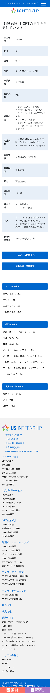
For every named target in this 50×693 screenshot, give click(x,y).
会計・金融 (7, 629)
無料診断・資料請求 (25, 266)
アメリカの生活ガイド (14, 591)
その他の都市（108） (13, 312)
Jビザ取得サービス (12, 490)
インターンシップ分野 (12, 554)
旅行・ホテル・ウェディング (15, 622)
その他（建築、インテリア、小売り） (19, 641)
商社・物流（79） (11, 338)
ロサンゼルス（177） (13, 294)
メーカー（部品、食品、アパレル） (18, 637)
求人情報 (7, 611)
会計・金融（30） (11, 344)
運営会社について (13, 435)
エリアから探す (10, 655)
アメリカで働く (10, 456)
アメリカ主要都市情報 (12, 599)
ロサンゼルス (8, 659)
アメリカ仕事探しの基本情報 (15, 576)
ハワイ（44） (9, 300)
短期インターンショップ (15, 542)
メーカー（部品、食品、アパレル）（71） (23, 356)
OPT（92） (8, 400)
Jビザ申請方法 (8, 506)
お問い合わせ (11, 439)
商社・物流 (7, 625)
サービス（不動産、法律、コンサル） (19, 645)
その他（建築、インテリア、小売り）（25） (24, 362)
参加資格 (6, 465)
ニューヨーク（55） (12, 306)
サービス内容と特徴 (11, 550)
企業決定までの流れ (11, 528)
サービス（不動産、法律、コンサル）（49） (24, 368)
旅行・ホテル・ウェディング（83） (20, 332)
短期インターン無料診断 (13, 566)
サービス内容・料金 (11, 469)
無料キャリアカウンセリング (15, 476)
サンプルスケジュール (12, 562)
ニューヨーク (8, 667)
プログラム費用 (9, 558)
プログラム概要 (9, 546)
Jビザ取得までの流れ (11, 502)
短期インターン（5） (13, 394)
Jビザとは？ (7, 461)
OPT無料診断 (8, 536)
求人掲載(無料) (12, 447)
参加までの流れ (9, 472)
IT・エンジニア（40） (13, 374)
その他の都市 (8, 671)
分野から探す (9, 617)
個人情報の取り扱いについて (14, 683)
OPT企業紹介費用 (10, 532)
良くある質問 (8, 484)
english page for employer (22, 451)
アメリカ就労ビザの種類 (13, 584)
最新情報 (7, 605)
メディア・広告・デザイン (14, 633)
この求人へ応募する (25, 255)
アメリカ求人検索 (10, 480)
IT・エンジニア (9, 649)
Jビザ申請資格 (8, 498)
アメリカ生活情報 (10, 595)
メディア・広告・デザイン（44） (19, 350)
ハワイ (5, 663)
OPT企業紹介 (9, 520)
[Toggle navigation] (43, 4)
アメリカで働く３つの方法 (14, 580)
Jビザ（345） (9, 406)
